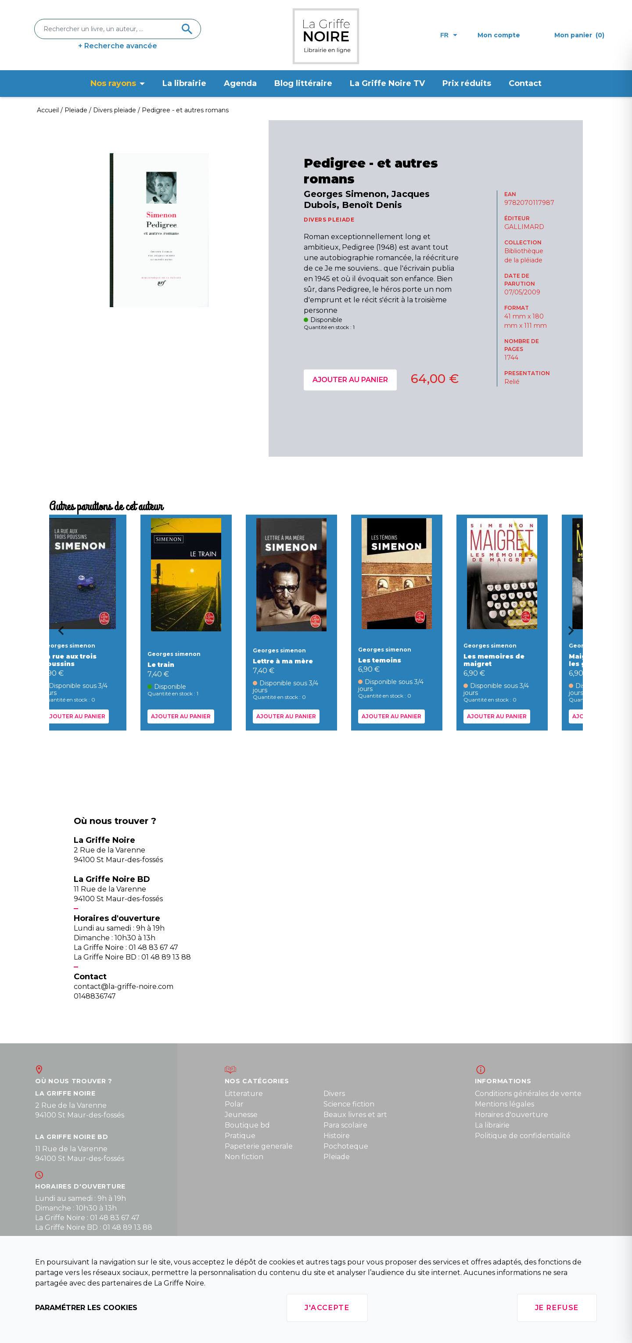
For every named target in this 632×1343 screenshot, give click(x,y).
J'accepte (327, 1308)
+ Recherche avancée (117, 46)
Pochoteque (345, 1146)
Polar (234, 1104)
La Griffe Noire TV (387, 83)
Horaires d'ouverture (511, 1114)
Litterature (244, 1093)
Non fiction (244, 1157)
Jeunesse (241, 1114)
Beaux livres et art (355, 1114)
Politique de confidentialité (523, 1136)
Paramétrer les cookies (86, 1308)
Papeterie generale (259, 1146)
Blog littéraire (303, 83)
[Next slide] (574, 633)
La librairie (184, 83)
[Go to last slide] (58, 633)
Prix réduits (466, 83)
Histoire (336, 1136)
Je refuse (557, 1308)
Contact (525, 83)
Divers (334, 1093)
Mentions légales (504, 1104)
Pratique (240, 1136)
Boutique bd (247, 1125)
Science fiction (348, 1104)
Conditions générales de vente (528, 1093)
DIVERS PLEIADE (329, 219)
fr (448, 35)
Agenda (240, 83)
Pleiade (336, 1157)
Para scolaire (345, 1125)
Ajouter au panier (350, 380)
